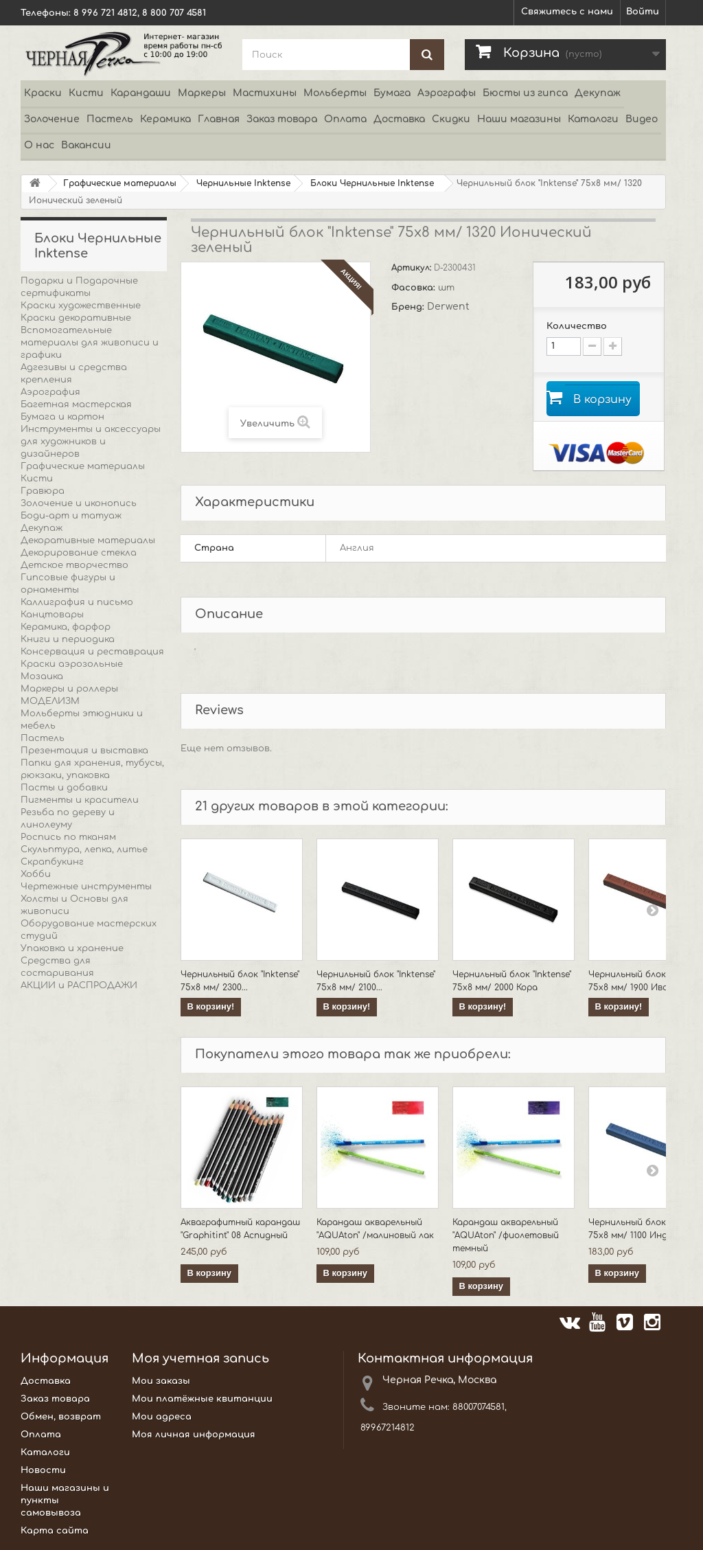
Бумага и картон (62, 417)
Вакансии (86, 145)
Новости (43, 1472)
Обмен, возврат (61, 1418)
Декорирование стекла (79, 553)
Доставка (399, 119)
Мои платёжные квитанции (202, 1400)
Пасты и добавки (64, 788)
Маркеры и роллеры (69, 689)
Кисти (86, 93)
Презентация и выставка (84, 750)
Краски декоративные (76, 318)
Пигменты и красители (80, 800)
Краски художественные (81, 305)
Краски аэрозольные (72, 664)
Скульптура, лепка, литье (84, 849)
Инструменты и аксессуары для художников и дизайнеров (91, 441)
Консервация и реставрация (92, 652)
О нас (39, 145)
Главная (219, 119)
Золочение (52, 119)
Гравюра (43, 491)
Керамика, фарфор (66, 627)
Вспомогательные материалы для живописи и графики (90, 343)
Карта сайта (55, 1532)
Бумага (392, 93)
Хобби (36, 874)
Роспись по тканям (68, 837)
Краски (43, 93)
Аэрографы (446, 93)
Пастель (110, 119)
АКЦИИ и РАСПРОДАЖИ (79, 985)
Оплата (345, 119)
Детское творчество (74, 565)
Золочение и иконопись (79, 503)
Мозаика (42, 676)
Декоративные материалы (88, 540)
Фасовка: (414, 288)
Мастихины (265, 93)
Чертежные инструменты (86, 886)
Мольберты (335, 93)
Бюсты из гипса (525, 93)
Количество (576, 326)
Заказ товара (281, 119)
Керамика (165, 119)
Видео (641, 119)
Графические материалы (83, 466)
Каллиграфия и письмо (77, 602)
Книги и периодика (68, 639)
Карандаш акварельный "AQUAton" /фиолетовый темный (505, 1237)
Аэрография (50, 392)
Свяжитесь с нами (567, 11)
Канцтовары (52, 614)
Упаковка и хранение (72, 948)
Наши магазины (519, 119)
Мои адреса (162, 1418)
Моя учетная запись (200, 1360)
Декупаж (598, 93)
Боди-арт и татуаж (71, 516)
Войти (642, 11)
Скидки (451, 119)
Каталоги (593, 119)
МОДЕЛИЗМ (50, 701)
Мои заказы (161, 1382)
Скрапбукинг (52, 862)
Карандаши (141, 93)
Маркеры (202, 93)
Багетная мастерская (76, 404)
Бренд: (409, 307)
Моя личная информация (193, 1436)
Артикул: (412, 268)
